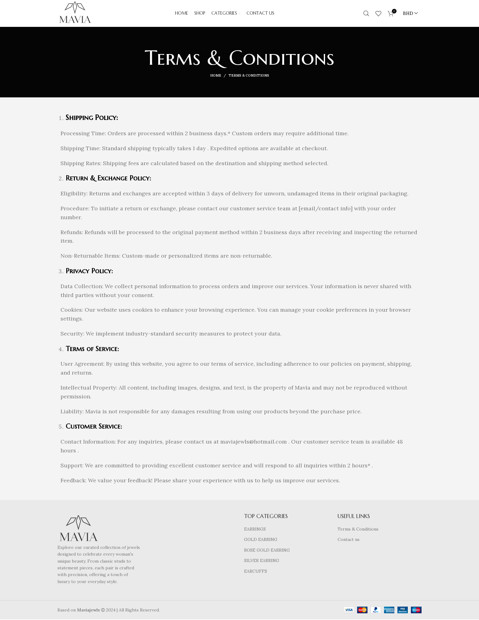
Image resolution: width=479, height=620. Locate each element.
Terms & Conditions (358, 529)
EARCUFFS (255, 572)
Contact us (349, 540)
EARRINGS (255, 529)
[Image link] (78, 530)
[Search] (366, 14)
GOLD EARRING (260, 540)
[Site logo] (75, 13)
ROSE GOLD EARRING (267, 550)
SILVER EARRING (261, 561)
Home (215, 76)
